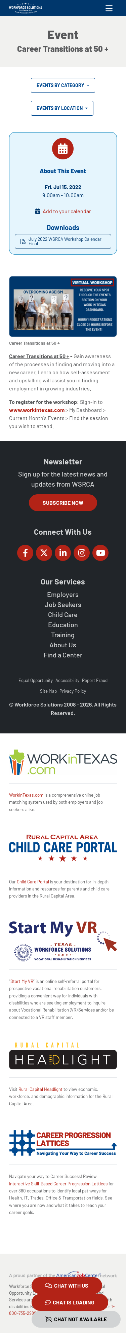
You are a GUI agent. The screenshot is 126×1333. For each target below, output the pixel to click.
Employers (63, 594)
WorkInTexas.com (26, 795)
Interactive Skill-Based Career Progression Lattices (58, 1183)
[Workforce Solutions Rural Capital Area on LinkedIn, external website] (63, 553)
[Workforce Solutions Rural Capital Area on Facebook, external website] (25, 553)
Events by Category (61, 85)
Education (63, 624)
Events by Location (60, 108)
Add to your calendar (67, 211)
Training (63, 635)
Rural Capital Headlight (40, 1089)
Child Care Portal (33, 881)
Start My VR (21, 981)
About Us (62, 645)
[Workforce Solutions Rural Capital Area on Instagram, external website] (82, 553)
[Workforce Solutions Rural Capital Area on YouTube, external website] (100, 553)
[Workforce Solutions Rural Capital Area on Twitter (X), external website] (44, 553)
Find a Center (63, 655)
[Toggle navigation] (109, 8)
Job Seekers (63, 604)
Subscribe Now (63, 502)
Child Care (63, 614)
